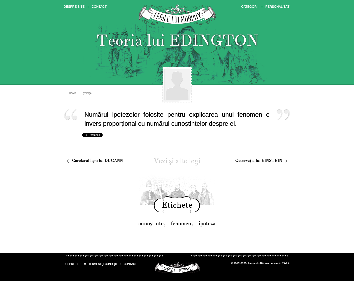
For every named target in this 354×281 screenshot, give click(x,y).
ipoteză (207, 223)
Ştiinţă (87, 93)
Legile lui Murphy (177, 15)
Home (72, 93)
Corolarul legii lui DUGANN (97, 160)
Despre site (74, 6)
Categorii (250, 6)
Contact (99, 6)
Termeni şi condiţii (102, 264)
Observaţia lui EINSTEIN (258, 160)
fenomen (181, 223)
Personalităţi (278, 6)
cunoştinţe (150, 223)
